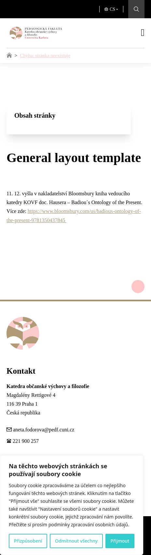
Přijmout (119, 541)
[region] (71, 505)
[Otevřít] (142, 33)
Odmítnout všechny (76, 541)
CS (112, 9)
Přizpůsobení (28, 541)
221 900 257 (26, 441)
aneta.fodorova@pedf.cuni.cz (43, 429)
